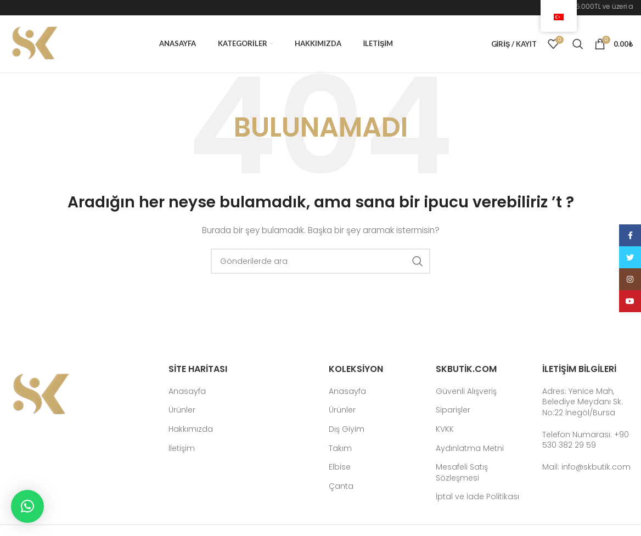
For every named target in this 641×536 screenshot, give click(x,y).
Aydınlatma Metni (470, 448)
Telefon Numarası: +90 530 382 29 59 (585, 440)
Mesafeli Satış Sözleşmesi (462, 472)
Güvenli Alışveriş (466, 391)
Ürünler (181, 410)
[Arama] (578, 44)
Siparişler (453, 410)
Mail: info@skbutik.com (586, 466)
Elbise (340, 467)
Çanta (341, 486)
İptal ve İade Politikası (477, 497)
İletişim (181, 448)
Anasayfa (187, 391)
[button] (27, 506)
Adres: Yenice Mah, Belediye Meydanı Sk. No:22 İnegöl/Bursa (582, 402)
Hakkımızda (190, 429)
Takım (340, 448)
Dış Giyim (346, 429)
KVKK (445, 429)
